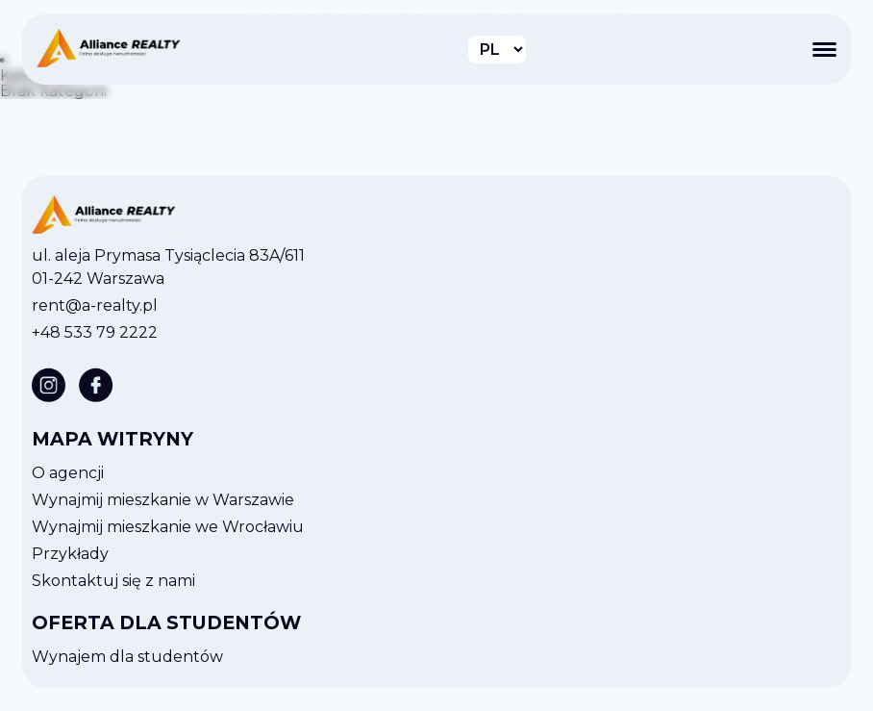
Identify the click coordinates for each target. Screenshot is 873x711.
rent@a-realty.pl (95, 305)
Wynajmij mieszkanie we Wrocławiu (168, 527)
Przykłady (70, 554)
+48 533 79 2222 (95, 332)
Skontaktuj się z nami (113, 580)
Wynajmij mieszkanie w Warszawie (163, 500)
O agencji (68, 473)
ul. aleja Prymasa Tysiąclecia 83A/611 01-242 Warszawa (168, 267)
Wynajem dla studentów (127, 657)
